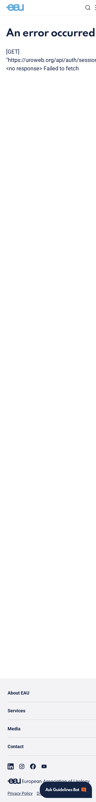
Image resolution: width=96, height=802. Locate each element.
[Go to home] (15, 7)
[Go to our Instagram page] (22, 766)
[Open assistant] (66, 790)
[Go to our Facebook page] (33, 766)
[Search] (88, 8)
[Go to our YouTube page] (44, 766)
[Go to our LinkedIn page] (11, 766)
